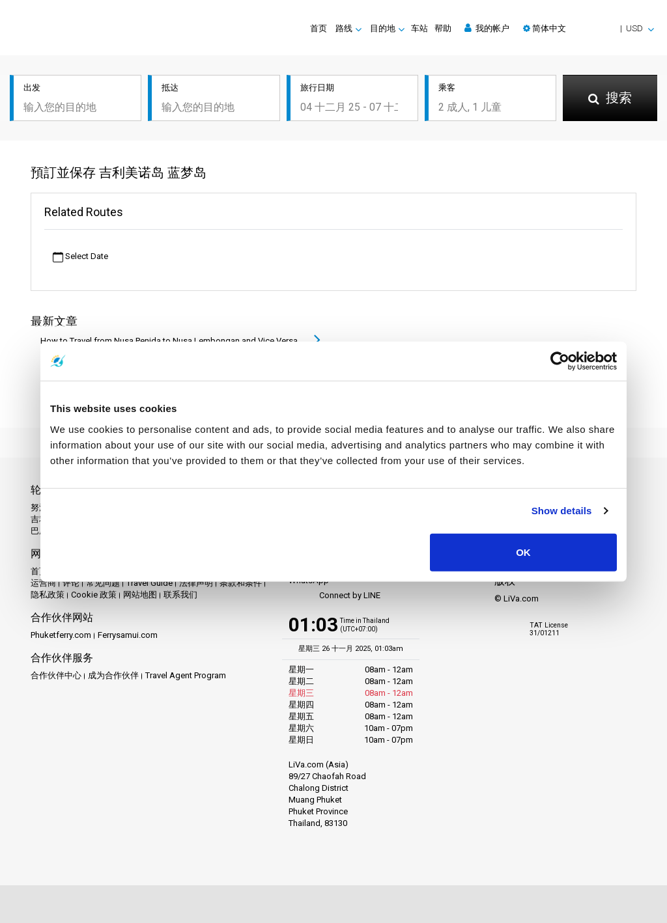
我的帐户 (486, 28)
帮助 (442, 28)
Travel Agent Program (185, 675)
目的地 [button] (382, 28)
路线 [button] (343, 28)
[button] (588, 28)
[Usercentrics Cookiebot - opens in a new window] (560, 361)
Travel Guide (149, 583)
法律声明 (196, 583)
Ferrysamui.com (128, 635)
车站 (419, 28)
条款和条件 (241, 583)
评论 (71, 583)
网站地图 (140, 594)
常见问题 (103, 583)
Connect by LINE (334, 595)
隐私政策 (47, 594)
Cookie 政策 (94, 594)
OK (523, 551)
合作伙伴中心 (56, 675)
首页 (318, 28)
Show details (562, 510)
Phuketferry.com (61, 635)
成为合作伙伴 (113, 675)
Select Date (80, 256)
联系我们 (180, 594)
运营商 (43, 583)
